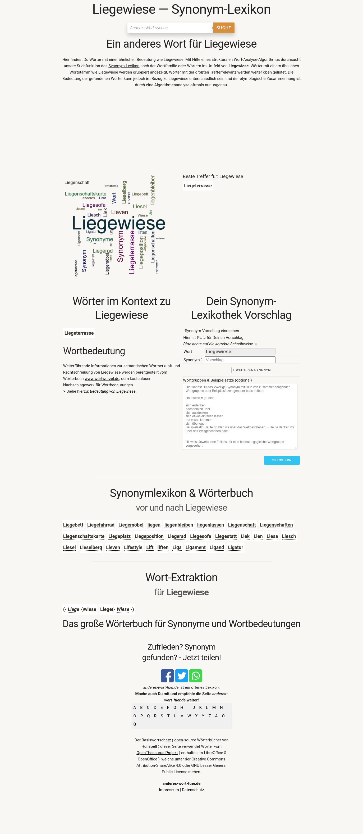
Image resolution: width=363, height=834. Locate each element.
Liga (176, 547)
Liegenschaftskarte (84, 536)
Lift (149, 547)
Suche (224, 27)
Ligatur (235, 547)
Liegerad (177, 536)
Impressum (169, 789)
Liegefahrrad (100, 525)
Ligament (196, 547)
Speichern (282, 460)
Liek (245, 536)
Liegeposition (149, 536)
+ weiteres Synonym (252, 369)
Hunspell (149, 746)
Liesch (289, 536)
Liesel (69, 547)
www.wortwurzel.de (102, 378)
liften (163, 547)
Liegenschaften (276, 525)
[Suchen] (170, 27)
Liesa (272, 536)
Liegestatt (226, 536)
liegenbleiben (178, 525)
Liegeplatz (119, 536)
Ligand (217, 547)
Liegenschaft (242, 525)
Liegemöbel (131, 525)
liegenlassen (210, 525)
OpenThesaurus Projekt (157, 752)
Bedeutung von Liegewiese (113, 391)
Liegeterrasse (79, 333)
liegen (154, 525)
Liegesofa (200, 536)
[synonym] (240, 359)
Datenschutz (193, 789)
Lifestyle (133, 547)
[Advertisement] (181, 132)
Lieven (113, 547)
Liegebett (73, 525)
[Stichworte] (240, 417)
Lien (258, 536)
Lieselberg (91, 547)
